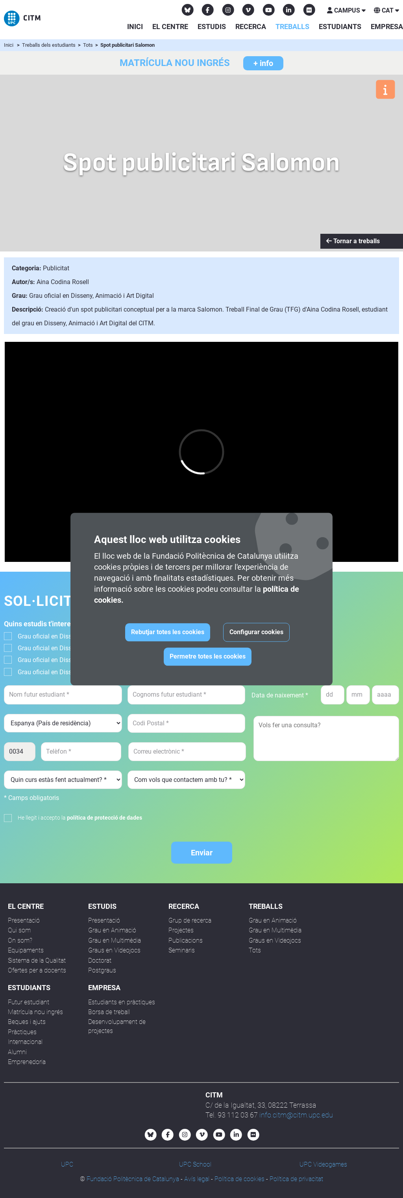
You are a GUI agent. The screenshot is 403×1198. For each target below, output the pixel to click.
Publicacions (185, 940)
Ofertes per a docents (37, 970)
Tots (88, 45)
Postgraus (102, 970)
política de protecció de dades (104, 818)
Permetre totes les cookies (208, 656)
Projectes (181, 930)
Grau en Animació (112, 930)
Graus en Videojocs (114, 950)
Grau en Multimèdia (114, 940)
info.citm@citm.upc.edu (296, 1115)
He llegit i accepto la (80, 818)
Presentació (24, 920)
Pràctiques (22, 1032)
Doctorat (99, 960)
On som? (20, 940)
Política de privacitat (296, 1179)
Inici (135, 26)
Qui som (19, 930)
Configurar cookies (256, 632)
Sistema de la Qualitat (37, 960)
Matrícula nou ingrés (35, 1012)
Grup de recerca (189, 920)
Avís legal (196, 1179)
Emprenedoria (27, 1062)
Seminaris (181, 950)
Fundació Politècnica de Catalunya (133, 1179)
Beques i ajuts (27, 1022)
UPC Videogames (323, 1164)
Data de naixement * (279, 695)
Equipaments (26, 950)
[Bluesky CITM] (187, 10)
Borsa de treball (109, 1012)
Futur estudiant (28, 1002)
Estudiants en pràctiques (121, 1002)
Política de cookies (239, 1179)
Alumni (17, 1052)
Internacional (25, 1042)
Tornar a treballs (353, 241)
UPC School (195, 1164)
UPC (67, 1164)
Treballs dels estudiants (49, 45)
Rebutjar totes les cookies (167, 632)
